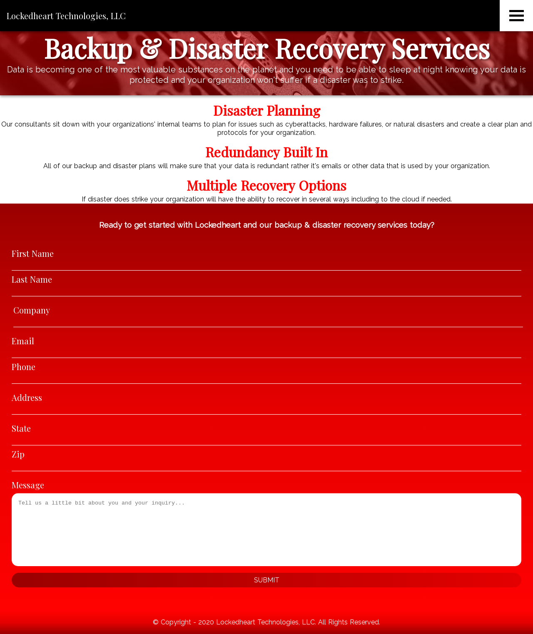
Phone (23, 366)
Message (28, 485)
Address (27, 397)
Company (31, 310)
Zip (18, 454)
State (21, 428)
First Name (33, 253)
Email (23, 341)
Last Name (32, 279)
